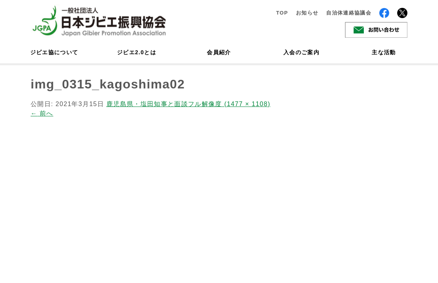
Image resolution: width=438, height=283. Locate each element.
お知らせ (307, 13)
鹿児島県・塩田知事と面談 (147, 104)
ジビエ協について (54, 52)
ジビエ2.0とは (136, 52)
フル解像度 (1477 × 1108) (229, 104)
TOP (282, 13)
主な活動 (384, 52)
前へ (42, 113)
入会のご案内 (301, 52)
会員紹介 (219, 52)
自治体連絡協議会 (348, 13)
